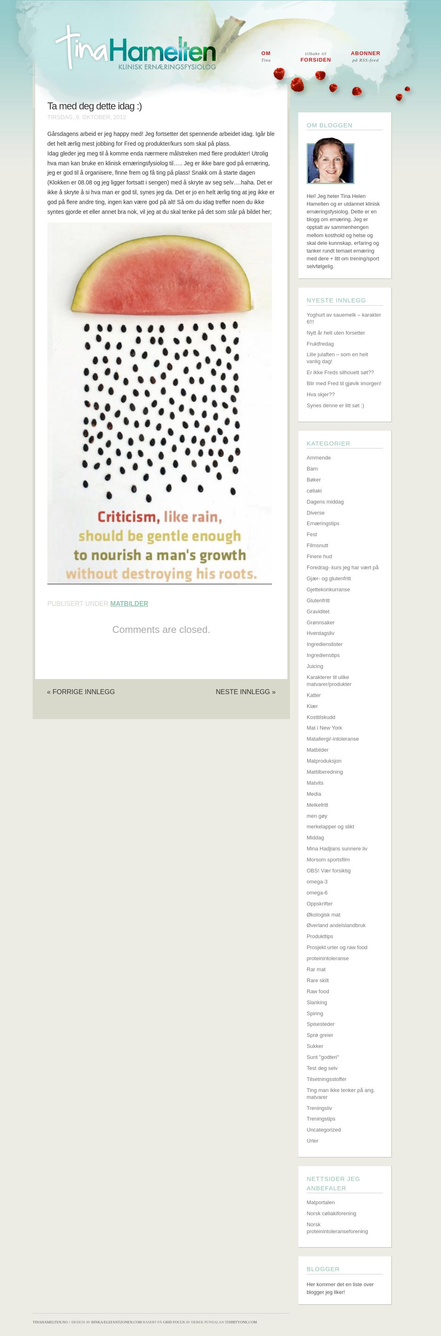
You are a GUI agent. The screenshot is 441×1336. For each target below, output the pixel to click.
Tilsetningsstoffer (327, 1079)
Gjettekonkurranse (328, 589)
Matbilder (129, 603)
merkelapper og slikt (330, 826)
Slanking (317, 1002)
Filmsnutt (317, 545)
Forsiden (316, 57)
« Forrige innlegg (81, 691)
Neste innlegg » (246, 691)
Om (266, 56)
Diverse (316, 513)
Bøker (314, 480)
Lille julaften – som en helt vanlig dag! (337, 357)
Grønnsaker (321, 622)
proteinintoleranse (328, 958)
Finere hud (319, 556)
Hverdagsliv (320, 633)
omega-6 (317, 893)
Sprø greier (320, 1035)
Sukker (315, 1046)
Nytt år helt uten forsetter (336, 333)
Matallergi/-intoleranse (333, 739)
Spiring (315, 1013)
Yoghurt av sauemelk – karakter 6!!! (344, 318)
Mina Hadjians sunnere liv (337, 849)
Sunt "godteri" (323, 1057)
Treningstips (321, 1119)
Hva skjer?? (321, 394)
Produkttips (320, 936)
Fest (312, 534)
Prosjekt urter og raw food (337, 947)
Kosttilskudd (321, 717)
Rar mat (316, 969)
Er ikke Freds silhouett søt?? (340, 372)
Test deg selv (322, 1068)
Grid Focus (174, 1322)
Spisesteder (321, 1024)
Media (314, 794)
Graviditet (318, 611)
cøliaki (314, 491)
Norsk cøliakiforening (331, 1213)
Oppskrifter (320, 904)
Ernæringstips (323, 523)
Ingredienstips (323, 655)
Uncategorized (324, 1130)
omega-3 (317, 882)
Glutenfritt (318, 600)
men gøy (317, 816)
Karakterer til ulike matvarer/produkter (329, 680)
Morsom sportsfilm (328, 860)
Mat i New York (324, 728)
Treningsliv (319, 1108)
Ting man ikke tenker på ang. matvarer (341, 1093)
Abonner (366, 56)
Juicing (315, 666)
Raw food (318, 991)
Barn (312, 469)
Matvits (315, 783)
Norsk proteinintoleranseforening (337, 1227)
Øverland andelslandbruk (336, 925)
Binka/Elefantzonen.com (116, 1322)
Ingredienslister (325, 644)
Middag (315, 837)
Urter (312, 1141)
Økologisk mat (323, 915)
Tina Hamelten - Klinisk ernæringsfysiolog (226, 54)
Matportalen (321, 1202)
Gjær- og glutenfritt (329, 578)
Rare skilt (318, 980)
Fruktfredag (320, 344)
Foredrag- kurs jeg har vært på (343, 567)
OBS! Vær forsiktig (329, 871)
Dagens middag (325, 502)
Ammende (319, 458)
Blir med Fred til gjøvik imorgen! (344, 383)
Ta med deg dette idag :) (94, 106)
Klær (312, 706)
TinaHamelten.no (50, 1322)
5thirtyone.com (241, 1322)
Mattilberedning (325, 772)
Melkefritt (317, 805)
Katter (314, 695)
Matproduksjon (324, 761)
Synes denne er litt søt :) (335, 405)
